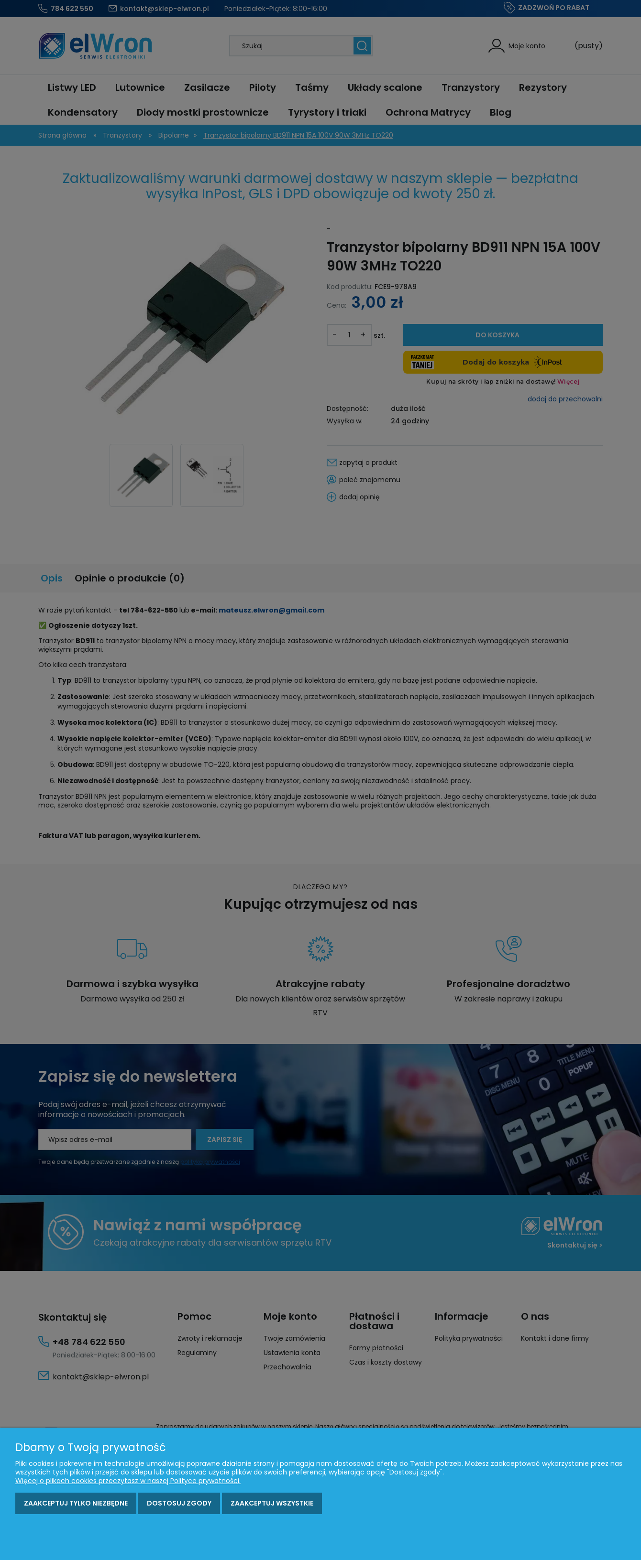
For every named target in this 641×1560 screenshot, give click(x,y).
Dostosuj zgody (179, 1503)
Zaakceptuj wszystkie (272, 1503)
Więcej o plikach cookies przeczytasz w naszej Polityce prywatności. (128, 1480)
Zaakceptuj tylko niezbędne (76, 1503)
